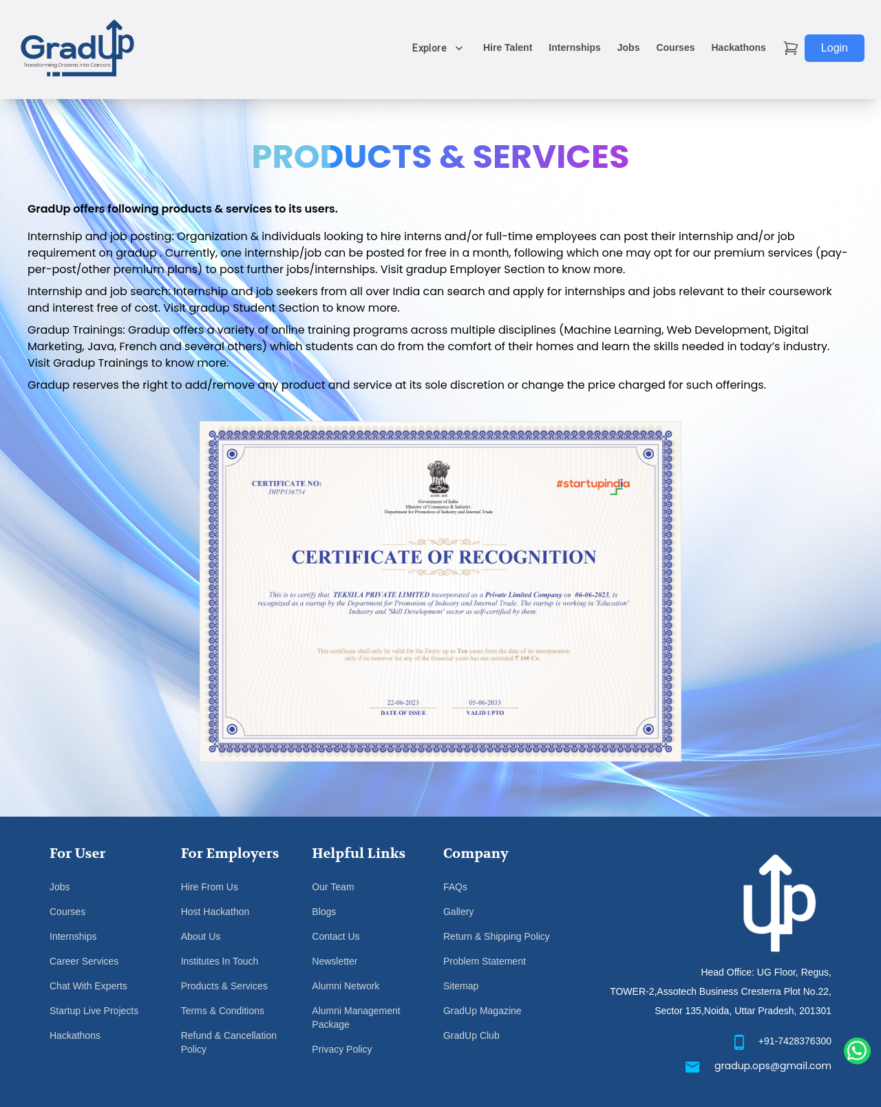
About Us (201, 936)
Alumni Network (345, 985)
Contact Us (335, 936)
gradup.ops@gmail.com (772, 1066)
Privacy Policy (342, 1049)
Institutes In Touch (220, 961)
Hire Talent (507, 47)
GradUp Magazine (482, 1010)
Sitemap (460, 985)
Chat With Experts (88, 985)
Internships (574, 47)
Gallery (458, 911)
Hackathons (738, 47)
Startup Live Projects (94, 1010)
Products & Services (224, 985)
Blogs (324, 911)
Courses (675, 47)
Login (834, 48)
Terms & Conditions (222, 1010)
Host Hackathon (215, 911)
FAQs (455, 886)
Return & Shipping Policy (496, 936)
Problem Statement (484, 961)
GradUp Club (471, 1035)
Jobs (628, 47)
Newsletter (334, 961)
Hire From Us (209, 886)
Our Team (333, 886)
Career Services (84, 961)
